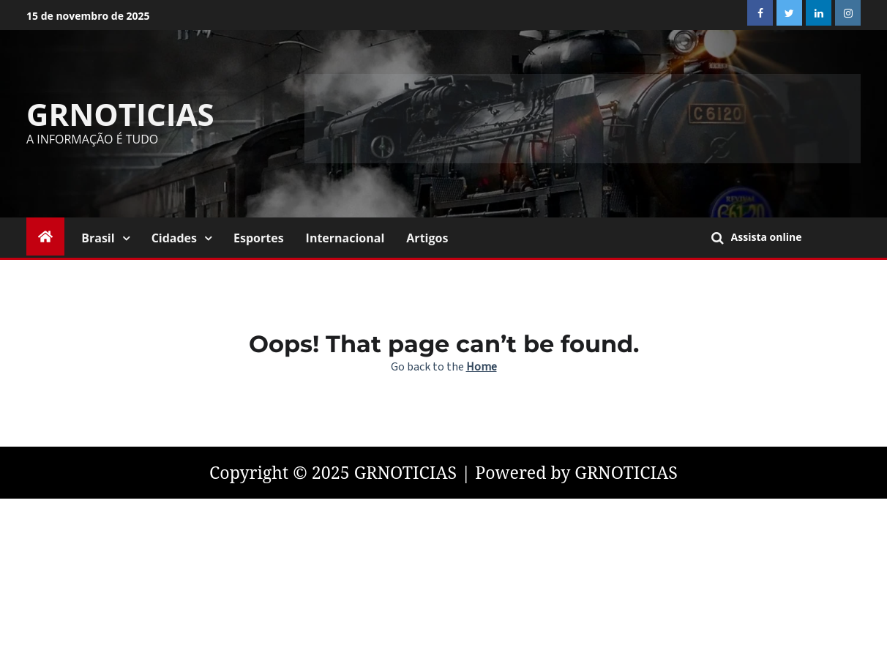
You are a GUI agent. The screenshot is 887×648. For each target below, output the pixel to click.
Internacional (345, 238)
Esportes (258, 238)
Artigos (427, 238)
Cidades (174, 238)
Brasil (97, 238)
